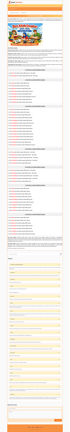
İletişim (33, 427)
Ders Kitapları (15, 5)
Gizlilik (29, 427)
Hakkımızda (37, 427)
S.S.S (42, 427)
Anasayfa (9, 5)
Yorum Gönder (58, 420)
